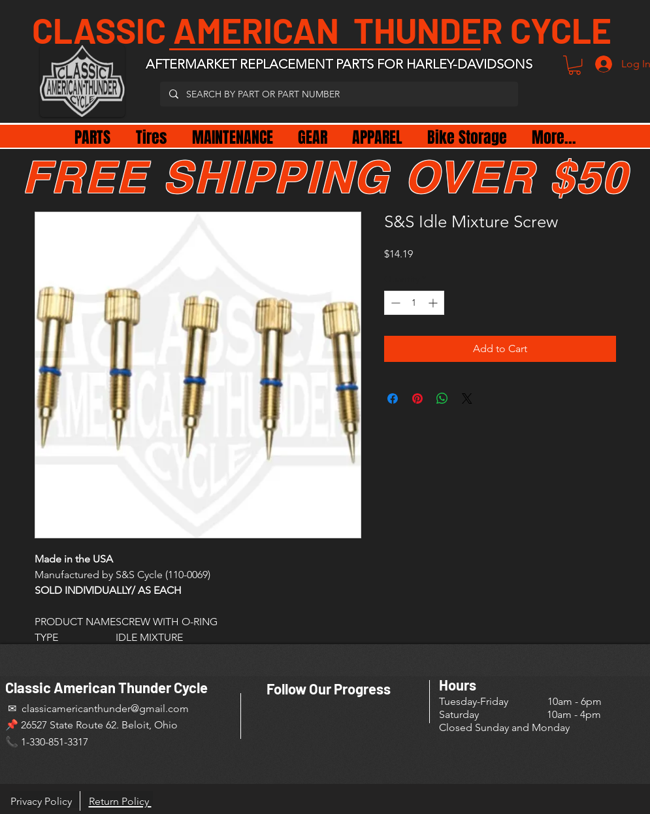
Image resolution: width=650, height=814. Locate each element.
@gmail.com (160, 708)
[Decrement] (394, 302)
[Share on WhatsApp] (442, 398)
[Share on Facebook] (392, 398)
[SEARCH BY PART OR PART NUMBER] (338, 94)
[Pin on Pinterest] (417, 398)
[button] (574, 65)
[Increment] (434, 302)
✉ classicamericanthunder (68, 708)
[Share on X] (467, 398)
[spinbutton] (414, 302)
